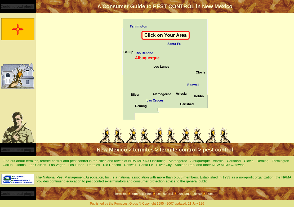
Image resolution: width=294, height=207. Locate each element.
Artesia (218, 161)
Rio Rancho (112, 165)
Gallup (8, 165)
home (211, 194)
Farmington (280, 161)
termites (121, 194)
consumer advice (190, 194)
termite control (141, 194)
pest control (164, 194)
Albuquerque (200, 161)
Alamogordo (178, 161)
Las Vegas (57, 165)
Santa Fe (146, 165)
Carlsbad (234, 161)
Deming (263, 161)
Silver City (164, 165)
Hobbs (21, 165)
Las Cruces (37, 165)
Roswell (130, 165)
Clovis (248, 161)
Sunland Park (185, 165)
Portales (93, 165)
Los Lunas (76, 165)
